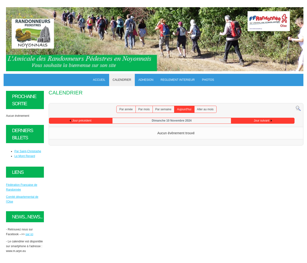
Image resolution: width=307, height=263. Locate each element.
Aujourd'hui (184, 109)
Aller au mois (205, 109)
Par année (126, 109)
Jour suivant (261, 120)
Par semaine (163, 109)
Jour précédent (81, 120)
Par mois (144, 109)
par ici (29, 234)
